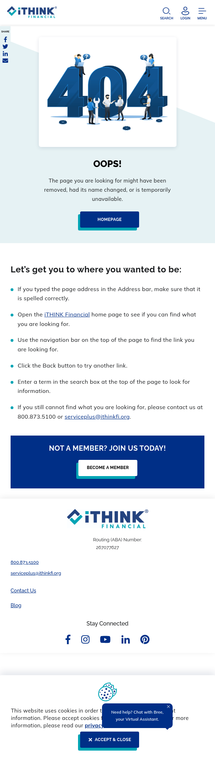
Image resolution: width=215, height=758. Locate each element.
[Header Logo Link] (32, 13)
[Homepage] (107, 222)
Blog (16, 605)
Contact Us (23, 590)
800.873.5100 (25, 562)
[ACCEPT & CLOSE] (107, 742)
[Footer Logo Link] (107, 518)
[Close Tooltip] (168, 706)
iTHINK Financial (67, 314)
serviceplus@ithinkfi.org (97, 416)
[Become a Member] (105, 471)
